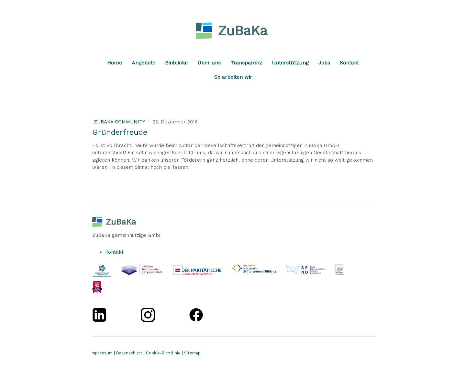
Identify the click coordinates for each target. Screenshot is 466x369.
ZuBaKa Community (120, 122)
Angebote (143, 63)
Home (114, 63)
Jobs (324, 63)
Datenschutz (129, 353)
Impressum (102, 353)
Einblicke (176, 63)
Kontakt (349, 63)
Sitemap (192, 353)
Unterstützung (290, 63)
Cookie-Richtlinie (163, 353)
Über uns (209, 63)
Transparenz (246, 63)
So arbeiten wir (233, 77)
